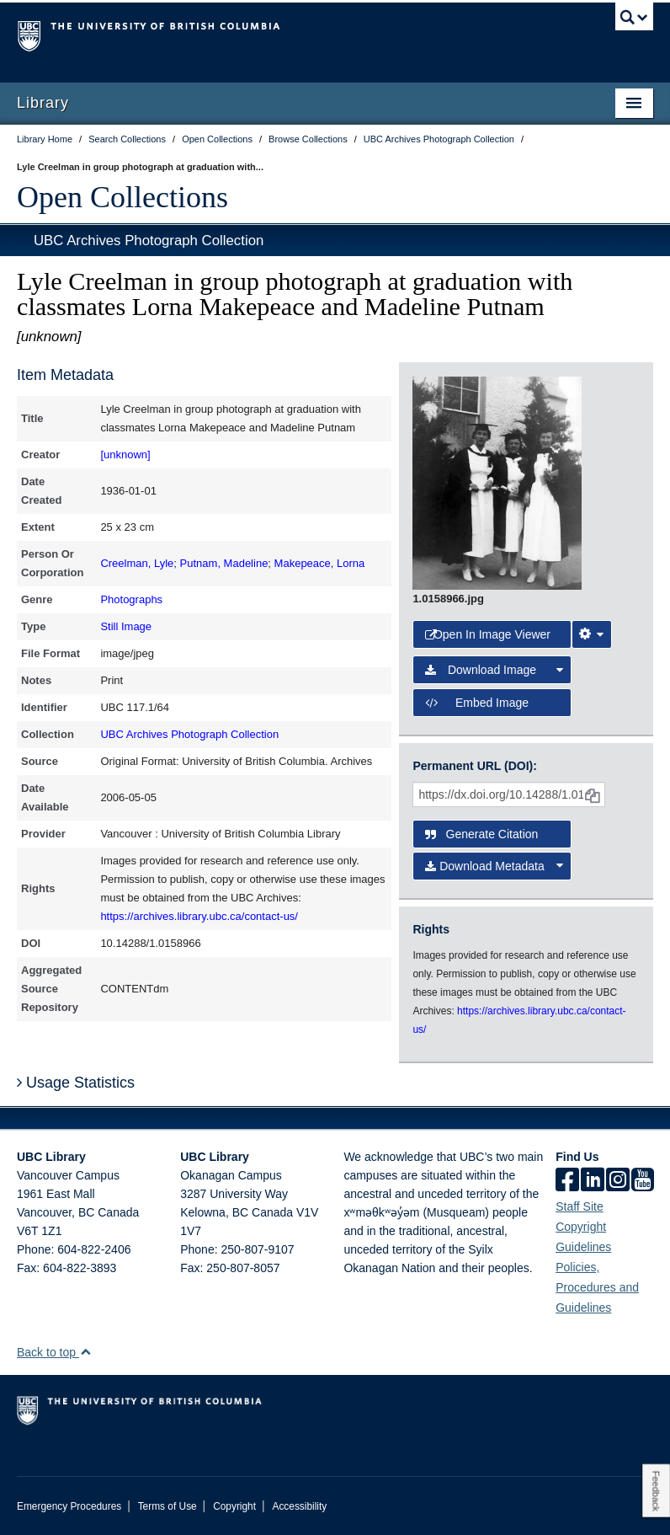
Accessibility (299, 1506)
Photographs (131, 599)
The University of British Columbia (287, 35)
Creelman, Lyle (136, 563)
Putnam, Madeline (224, 563)
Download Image (494, 670)
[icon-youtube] (642, 1181)
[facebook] (567, 1181)
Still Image (126, 626)
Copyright (234, 1506)
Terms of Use (167, 1506)
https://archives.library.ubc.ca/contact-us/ (199, 916)
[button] (85, 1351)
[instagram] (618, 1181)
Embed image (477, 702)
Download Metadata (494, 866)
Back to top (54, 1352)
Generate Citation (481, 834)
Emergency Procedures (69, 1506)
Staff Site (580, 1206)
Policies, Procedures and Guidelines (597, 1287)
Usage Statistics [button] (76, 1082)
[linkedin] (592, 1181)
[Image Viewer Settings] (592, 634)
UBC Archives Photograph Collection (148, 241)
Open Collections (122, 197)
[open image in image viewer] (497, 482)
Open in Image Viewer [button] (487, 634)
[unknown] (125, 454)
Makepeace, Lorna (319, 563)
